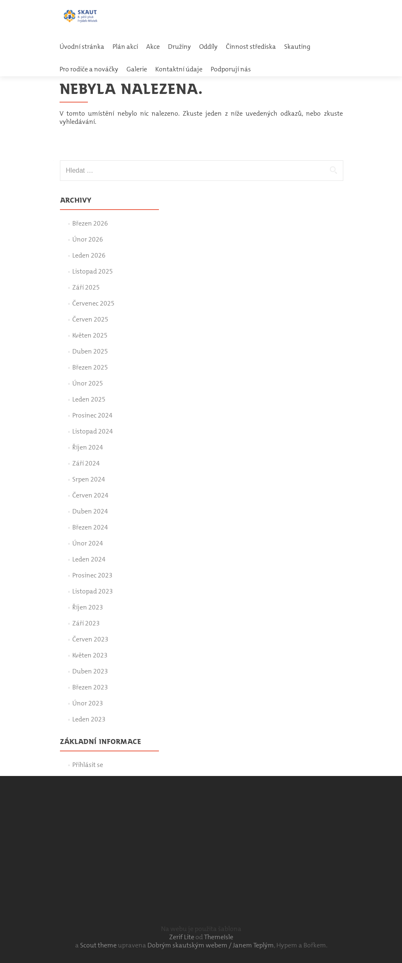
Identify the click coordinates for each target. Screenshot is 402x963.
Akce (153, 46)
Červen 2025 (90, 319)
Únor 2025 (87, 383)
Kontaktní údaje (178, 69)
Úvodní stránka (82, 46)
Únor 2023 (87, 703)
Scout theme (99, 945)
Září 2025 (86, 287)
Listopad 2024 (92, 431)
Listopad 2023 (92, 591)
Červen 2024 (90, 495)
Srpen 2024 (88, 479)
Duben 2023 (90, 671)
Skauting (297, 46)
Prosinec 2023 (92, 575)
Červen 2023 (90, 639)
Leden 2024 (89, 559)
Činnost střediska (251, 46)
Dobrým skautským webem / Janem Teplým (210, 945)
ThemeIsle (218, 937)
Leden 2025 (89, 399)
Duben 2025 (90, 351)
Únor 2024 (87, 543)
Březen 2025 (90, 367)
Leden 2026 (89, 255)
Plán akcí (125, 46)
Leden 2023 (89, 719)
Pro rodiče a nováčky (89, 69)
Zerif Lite (182, 937)
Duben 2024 (90, 511)
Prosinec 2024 (92, 415)
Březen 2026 (90, 223)
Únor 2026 (87, 239)
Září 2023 (86, 623)
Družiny (179, 46)
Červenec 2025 (93, 303)
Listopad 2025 (92, 271)
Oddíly (208, 46)
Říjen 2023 (87, 607)
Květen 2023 (90, 655)
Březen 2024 (90, 527)
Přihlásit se (87, 764)
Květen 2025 (90, 335)
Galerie (136, 69)
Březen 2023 (90, 687)
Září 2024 (86, 463)
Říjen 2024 (87, 447)
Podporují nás (231, 69)
